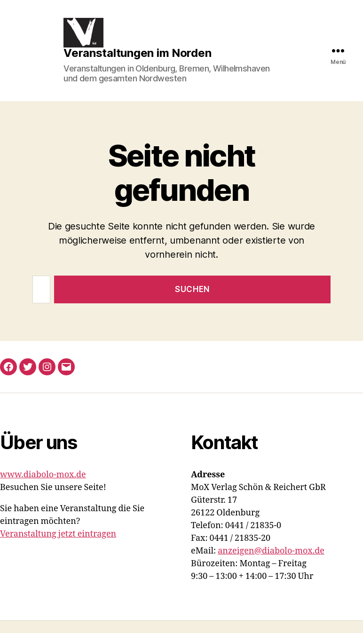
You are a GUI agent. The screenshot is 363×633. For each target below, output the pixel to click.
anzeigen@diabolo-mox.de (271, 563)
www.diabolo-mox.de (43, 487)
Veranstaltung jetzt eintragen (58, 546)
